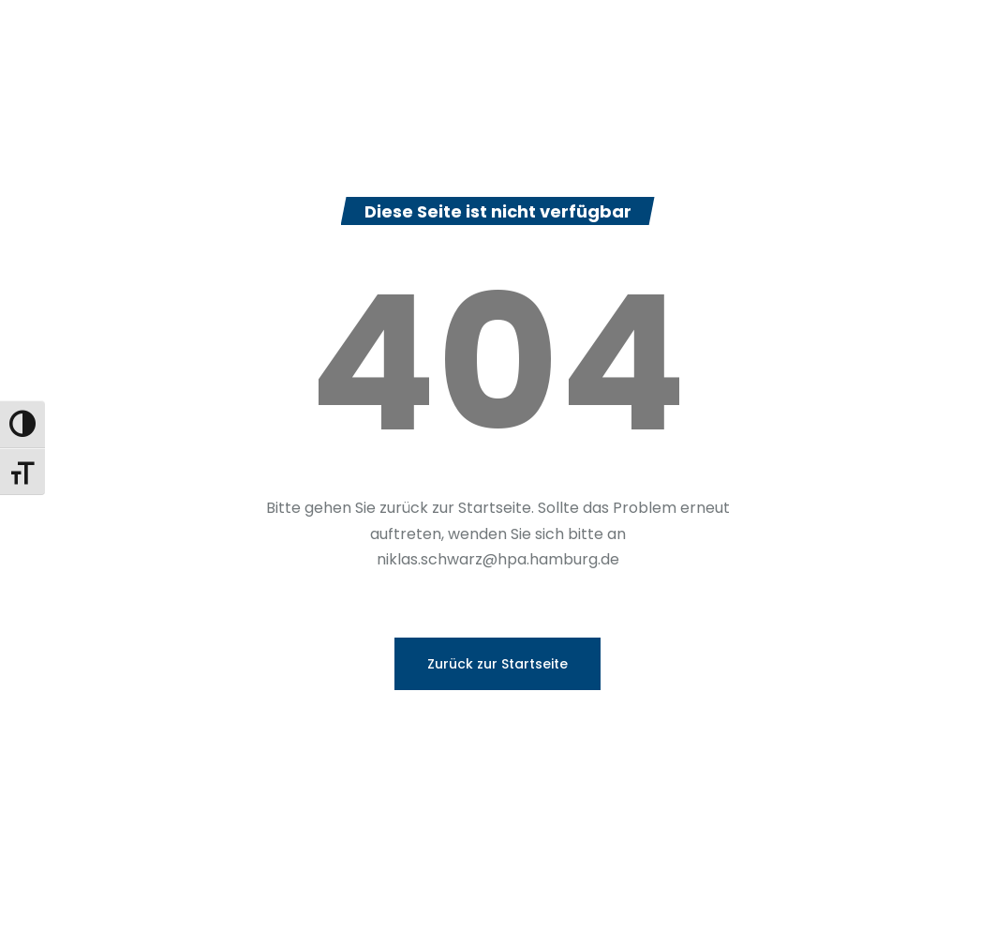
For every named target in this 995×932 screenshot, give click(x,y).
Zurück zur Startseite (497, 663)
